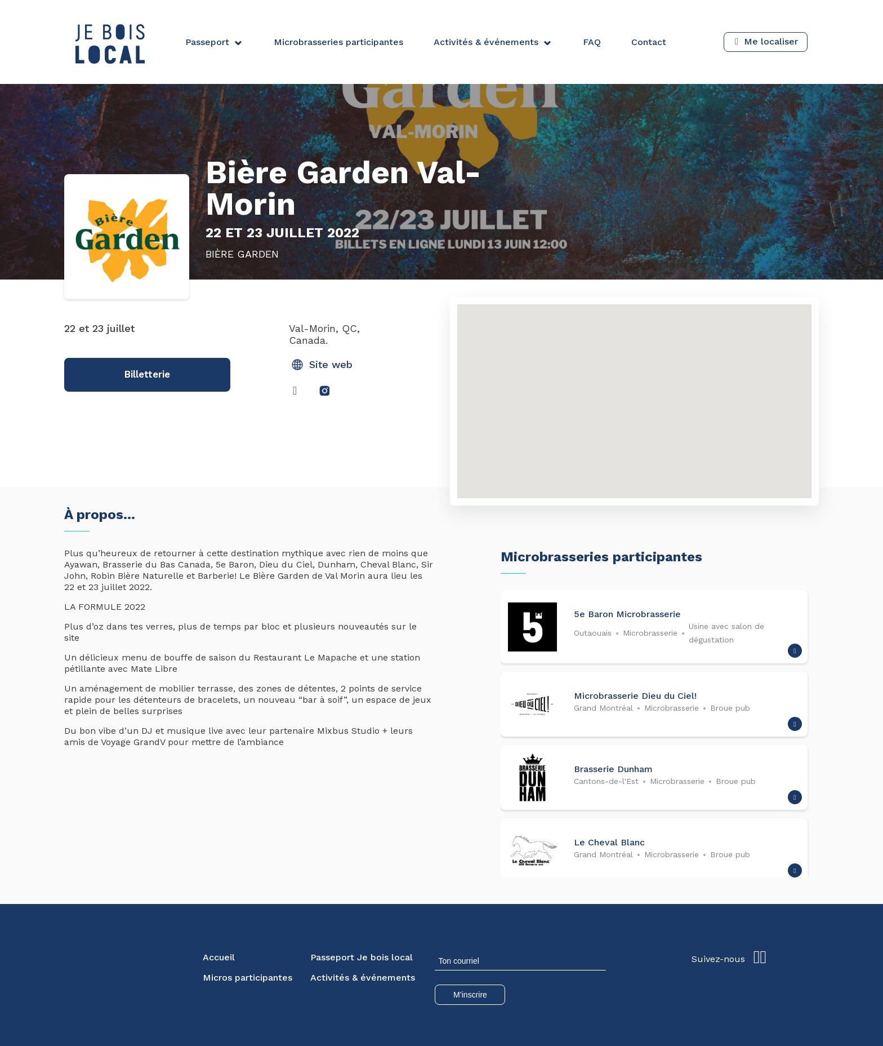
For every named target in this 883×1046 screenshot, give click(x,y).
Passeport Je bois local (361, 957)
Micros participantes (247, 977)
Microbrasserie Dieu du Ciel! (635, 695)
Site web (322, 364)
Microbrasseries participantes (338, 42)
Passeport (207, 42)
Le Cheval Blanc (609, 842)
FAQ (592, 42)
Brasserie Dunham (613, 769)
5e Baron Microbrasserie (627, 614)
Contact (648, 42)
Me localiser (771, 41)
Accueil (219, 957)
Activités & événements (486, 42)
